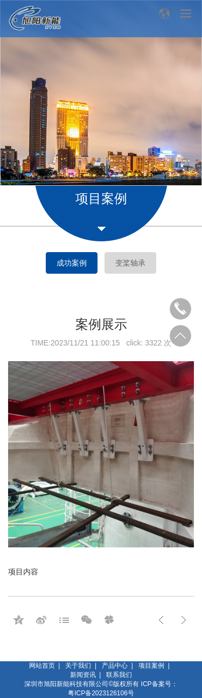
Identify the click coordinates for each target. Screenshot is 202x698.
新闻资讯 (83, 675)
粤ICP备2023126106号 (101, 693)
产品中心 (115, 665)
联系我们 (119, 675)
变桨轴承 (130, 263)
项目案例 (151, 665)
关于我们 (78, 665)
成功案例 (72, 263)
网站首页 (42, 665)
